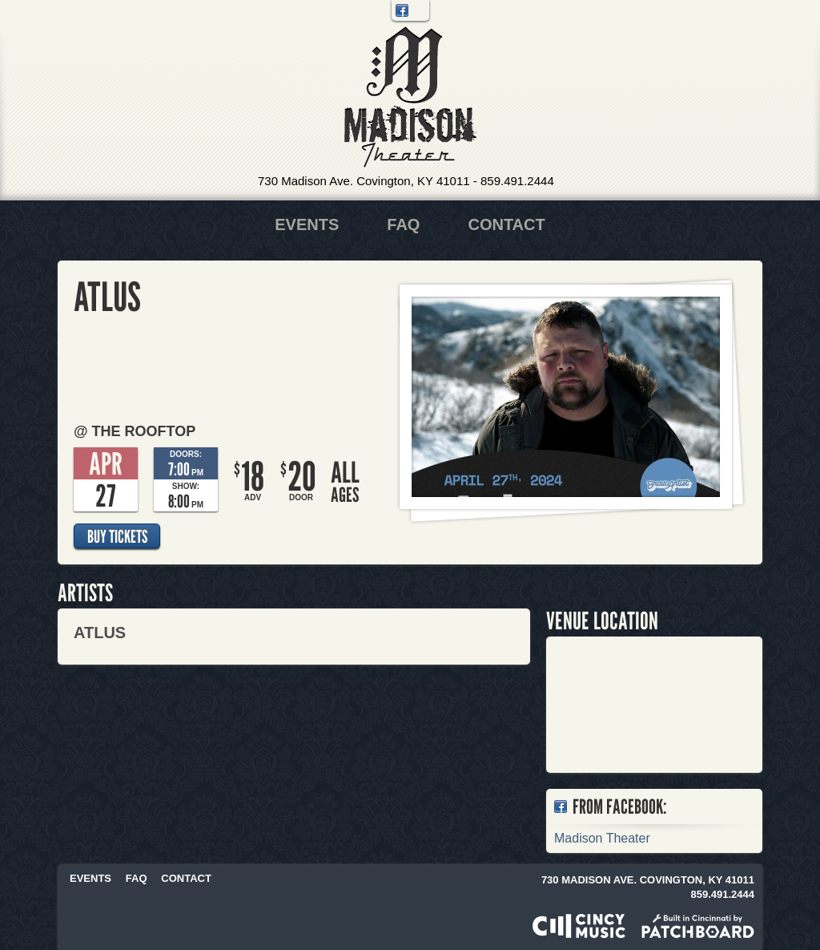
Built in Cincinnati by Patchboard (697, 926)
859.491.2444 (517, 181)
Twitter (418, 10)
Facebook (402, 10)
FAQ (403, 224)
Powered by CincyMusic (579, 926)
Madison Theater (410, 97)
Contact (506, 224)
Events (307, 224)
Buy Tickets (117, 536)
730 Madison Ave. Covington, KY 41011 (364, 181)
